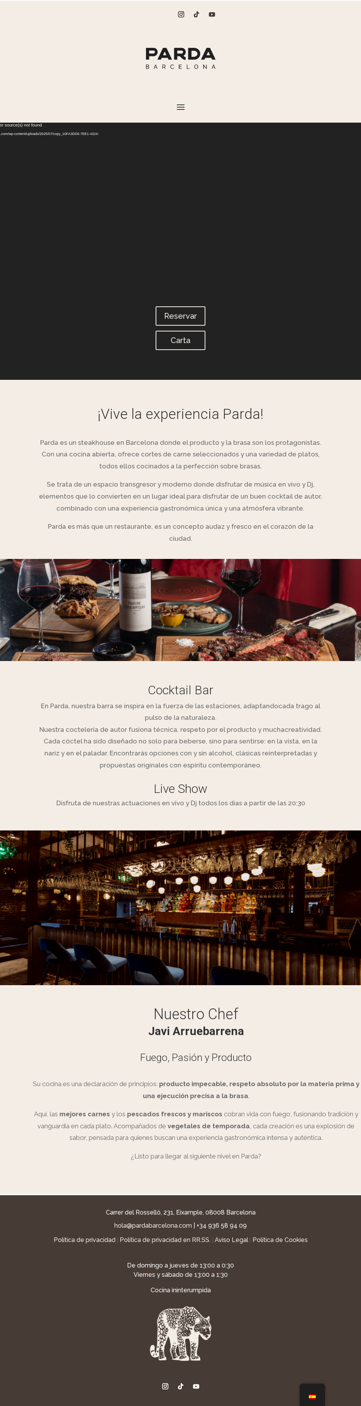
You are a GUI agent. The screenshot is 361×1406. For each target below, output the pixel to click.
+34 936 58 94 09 (222, 1225)
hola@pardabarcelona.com (153, 1225)
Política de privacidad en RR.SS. (165, 1240)
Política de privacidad (84, 1240)
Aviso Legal (231, 1240)
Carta (180, 340)
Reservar (180, 316)
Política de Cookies (280, 1240)
